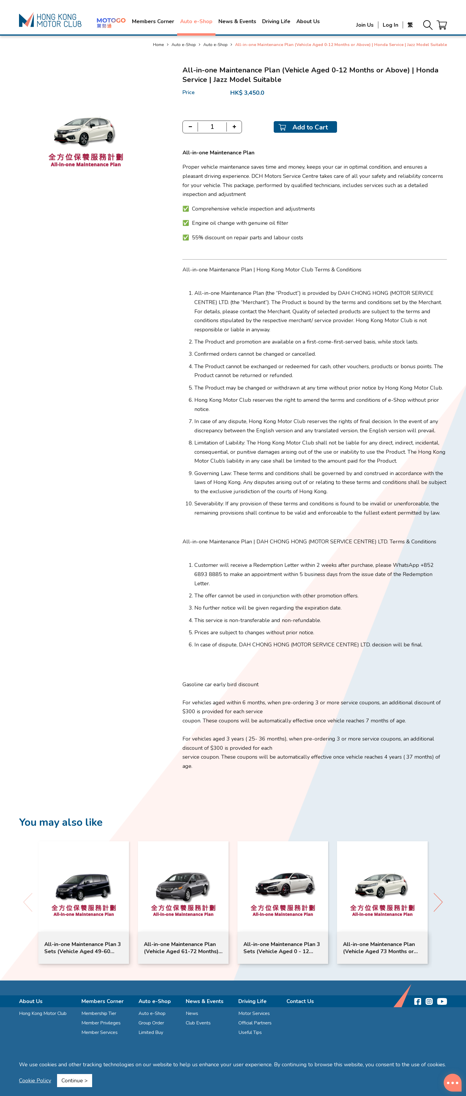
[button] (438, 902)
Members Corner (153, 21)
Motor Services (254, 1013)
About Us (308, 21)
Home (158, 45)
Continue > (75, 1080)
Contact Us (300, 1001)
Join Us (365, 25)
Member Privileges (101, 1023)
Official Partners (255, 1023)
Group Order (151, 1023)
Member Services (99, 1032)
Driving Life (276, 21)
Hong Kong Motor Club (43, 1013)
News (192, 1013)
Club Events (198, 1023)
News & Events (237, 21)
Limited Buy (150, 1032)
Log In (390, 25)
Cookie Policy (35, 1080)
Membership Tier (98, 1013)
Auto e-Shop (196, 21)
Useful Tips (250, 1032)
